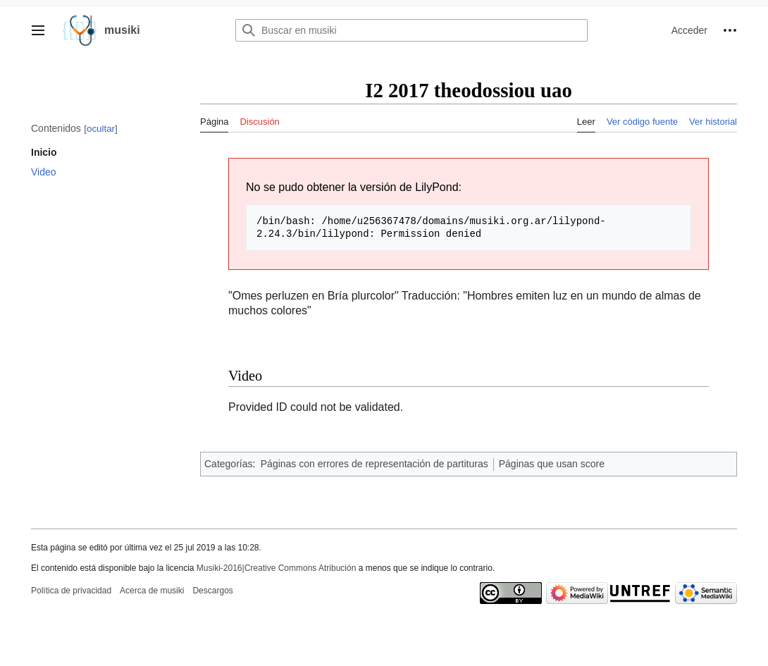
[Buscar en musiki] (411, 30)
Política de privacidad (71, 591)
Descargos (212, 591)
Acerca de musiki (152, 591)
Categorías (228, 463)
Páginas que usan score (552, 463)
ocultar (101, 128)
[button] (38, 30)
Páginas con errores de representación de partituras (374, 463)
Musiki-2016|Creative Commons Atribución (277, 568)
